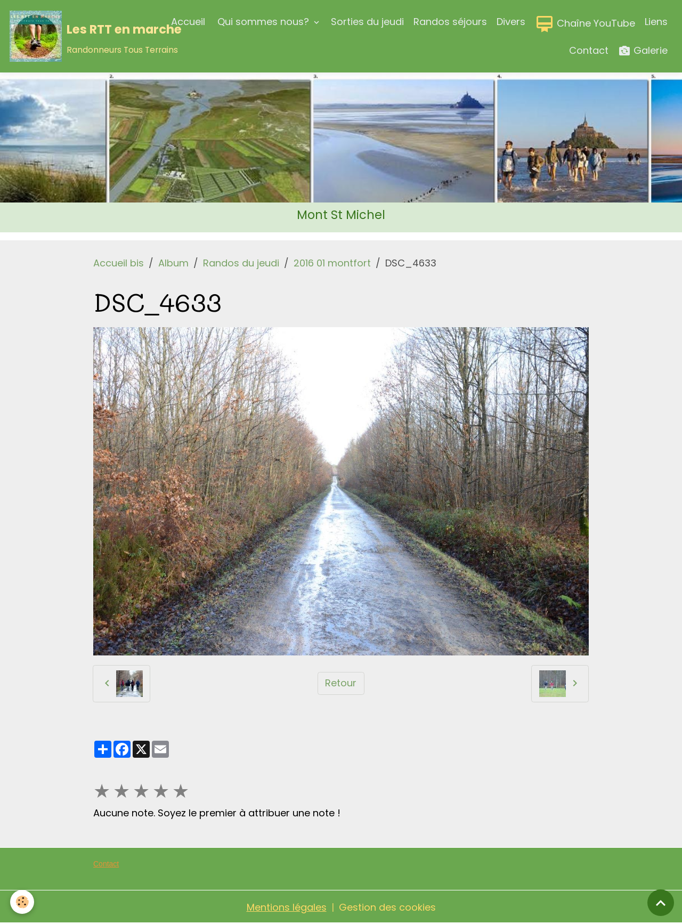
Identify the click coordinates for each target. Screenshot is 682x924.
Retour (340, 683)
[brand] (81, 36)
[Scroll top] (660, 902)
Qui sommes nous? (263, 21)
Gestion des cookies (387, 907)
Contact (588, 50)
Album (173, 263)
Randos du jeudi (241, 263)
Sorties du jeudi (367, 21)
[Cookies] (23, 902)
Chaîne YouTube (585, 24)
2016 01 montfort (332, 263)
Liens (656, 21)
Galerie (643, 51)
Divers (511, 21)
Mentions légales (287, 907)
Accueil (188, 21)
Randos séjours (450, 21)
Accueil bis (118, 263)
